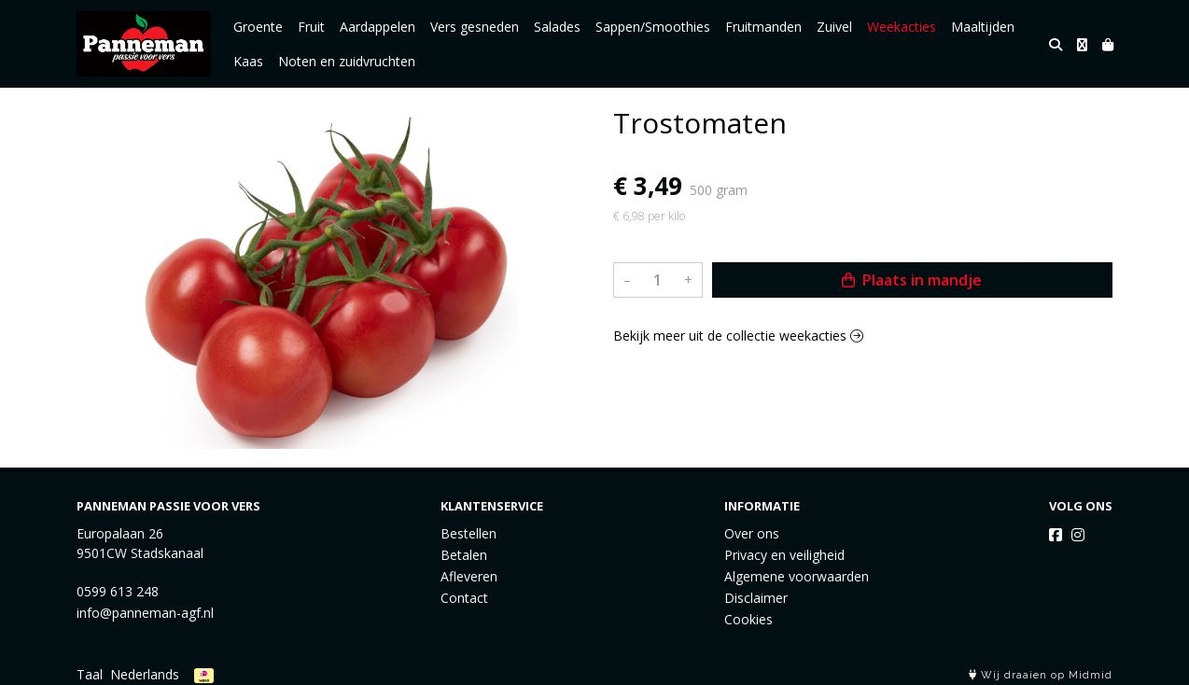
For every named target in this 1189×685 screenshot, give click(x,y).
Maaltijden (982, 26)
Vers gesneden (474, 26)
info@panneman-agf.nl (145, 613)
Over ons (751, 533)
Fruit (311, 26)
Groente (258, 26)
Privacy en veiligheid (784, 555)
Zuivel (834, 26)
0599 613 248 (118, 591)
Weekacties (901, 26)
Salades (557, 26)
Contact (464, 598)
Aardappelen (377, 26)
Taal (90, 674)
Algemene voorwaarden (796, 576)
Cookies (748, 619)
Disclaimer (756, 598)
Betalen (464, 555)
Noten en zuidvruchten (346, 61)
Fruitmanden (763, 26)
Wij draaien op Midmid (1040, 675)
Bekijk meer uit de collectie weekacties (738, 335)
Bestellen (469, 533)
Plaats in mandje (912, 280)
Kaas (248, 61)
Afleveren (469, 576)
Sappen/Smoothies (652, 26)
